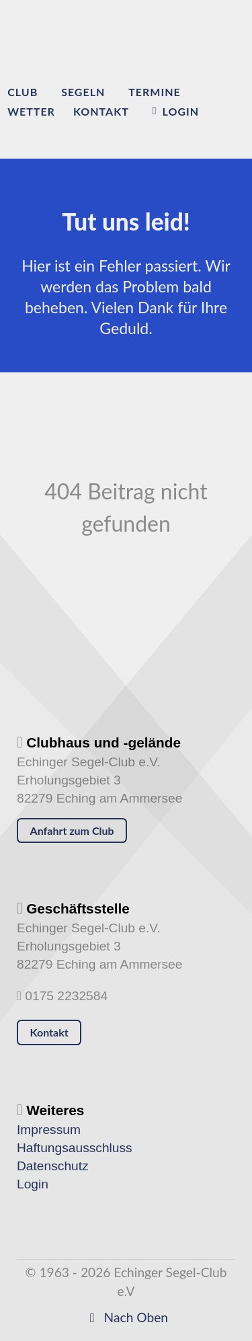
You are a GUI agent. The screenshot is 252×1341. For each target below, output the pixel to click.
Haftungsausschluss (74, 1148)
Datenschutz (53, 1166)
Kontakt (49, 1032)
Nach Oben (126, 1317)
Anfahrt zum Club (72, 830)
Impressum (49, 1130)
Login (32, 1184)
